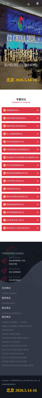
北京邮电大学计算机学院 (11, 343)
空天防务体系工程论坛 (13, 220)
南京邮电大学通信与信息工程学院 (14, 362)
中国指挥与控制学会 (9, 294)
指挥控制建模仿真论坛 (13, 212)
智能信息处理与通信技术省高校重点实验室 (18, 366)
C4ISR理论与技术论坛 (13, 180)
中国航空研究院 (7, 331)
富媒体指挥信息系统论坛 (14, 118)
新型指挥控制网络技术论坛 (15, 173)
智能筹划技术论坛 (12, 188)
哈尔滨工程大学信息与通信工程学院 (15, 350)
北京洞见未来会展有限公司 (12, 314)
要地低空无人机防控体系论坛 (16, 228)
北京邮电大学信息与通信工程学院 (14, 347)
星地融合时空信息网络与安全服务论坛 (20, 157)
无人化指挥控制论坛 (13, 133)
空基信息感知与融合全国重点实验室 (15, 339)
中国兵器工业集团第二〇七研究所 (14, 323)
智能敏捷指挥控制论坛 (13, 204)
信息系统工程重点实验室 (11, 335)
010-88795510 (14, 281)
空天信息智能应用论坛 (13, 165)
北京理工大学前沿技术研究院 (13, 354)
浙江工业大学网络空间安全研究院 (14, 358)
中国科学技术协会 (8, 304)
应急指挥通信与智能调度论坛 (16, 149)
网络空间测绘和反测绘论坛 (15, 196)
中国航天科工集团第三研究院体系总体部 (17, 327)
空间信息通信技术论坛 (13, 141)
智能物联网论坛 (11, 110)
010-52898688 (14, 273)
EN (8, 4)
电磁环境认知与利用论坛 (14, 126)
